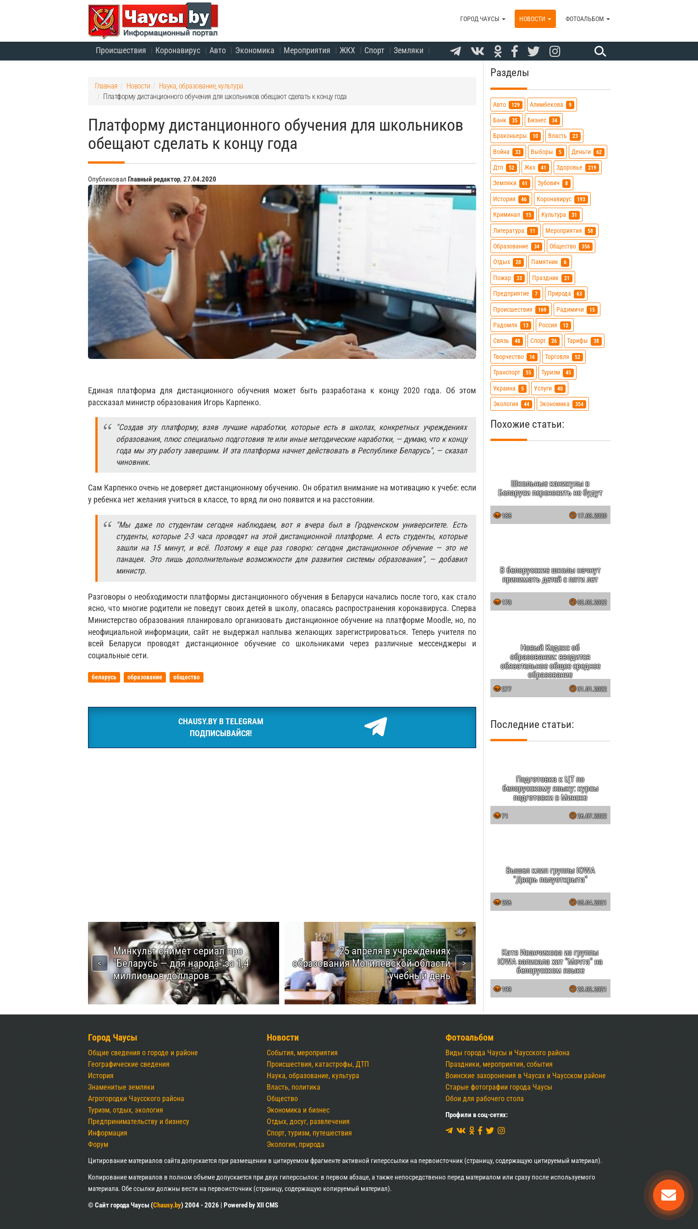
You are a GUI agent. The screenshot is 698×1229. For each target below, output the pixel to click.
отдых (508, 262)
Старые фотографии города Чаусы (498, 1087)
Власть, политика (293, 1087)
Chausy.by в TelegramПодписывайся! (282, 727)
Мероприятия (307, 50)
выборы (547, 152)
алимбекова (552, 105)
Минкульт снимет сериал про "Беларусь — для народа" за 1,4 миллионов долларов (181, 963)
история (511, 199)
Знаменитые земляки (121, 1087)
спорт (545, 341)
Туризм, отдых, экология (125, 1110)
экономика (562, 404)
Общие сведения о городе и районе (143, 1052)
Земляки (408, 50)
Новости (535, 18)
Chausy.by (167, 1205)
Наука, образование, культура (313, 1075)
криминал (513, 215)
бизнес (544, 120)
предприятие (516, 294)
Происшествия (121, 50)
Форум (98, 1144)
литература (515, 231)
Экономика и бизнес (298, 1110)
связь (508, 341)
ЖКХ (347, 50)
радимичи (577, 310)
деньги (588, 152)
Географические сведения (129, 1064)
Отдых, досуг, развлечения (308, 1121)
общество (571, 246)
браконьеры (517, 136)
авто (507, 105)
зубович (554, 183)
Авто (217, 50)
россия (555, 325)
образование (517, 246)
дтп (505, 167)
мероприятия (570, 231)
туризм (557, 372)
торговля (564, 357)
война (508, 152)
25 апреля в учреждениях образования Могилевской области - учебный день (371, 963)
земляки (511, 183)
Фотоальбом (588, 18)
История (101, 1075)
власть (564, 136)
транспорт (513, 372)
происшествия (521, 310)
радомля (512, 325)
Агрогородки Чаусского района (136, 1098)
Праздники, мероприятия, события (499, 1064)
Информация (107, 1133)
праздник (552, 278)
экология (512, 404)
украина (510, 388)
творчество (515, 357)
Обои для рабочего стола (484, 1098)
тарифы (584, 341)
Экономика (255, 50)
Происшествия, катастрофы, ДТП (318, 1064)
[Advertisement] (282, 824)
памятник (550, 262)
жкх (536, 167)
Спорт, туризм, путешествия (309, 1133)
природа (566, 294)
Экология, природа (295, 1144)
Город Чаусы (483, 18)
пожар (509, 278)
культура (560, 215)
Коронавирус (177, 50)
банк (506, 120)
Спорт (374, 50)
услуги (550, 388)
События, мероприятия (302, 1052)
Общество (282, 1098)
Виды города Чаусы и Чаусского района (507, 1052)
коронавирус (562, 199)
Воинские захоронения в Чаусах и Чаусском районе (525, 1075)
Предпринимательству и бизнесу (138, 1121)
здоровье (577, 167)
